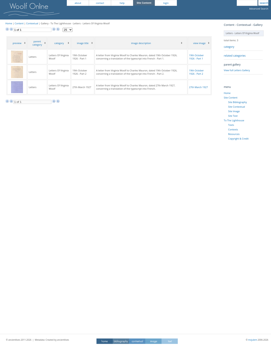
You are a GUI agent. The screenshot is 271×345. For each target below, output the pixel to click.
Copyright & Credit (238, 138)
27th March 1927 (198, 87)
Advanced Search (258, 8)
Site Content (230, 97)
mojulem (252, 339)
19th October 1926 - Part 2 (196, 72)
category (229, 47)
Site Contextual (236, 106)
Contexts (233, 129)
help (122, 3)
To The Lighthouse (234, 120)
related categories (234, 56)
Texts (231, 124)
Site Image (234, 111)
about (78, 3)
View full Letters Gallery (237, 70)
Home (8, 23)
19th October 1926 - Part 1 (196, 57)
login (166, 3)
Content (19, 23)
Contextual (32, 23)
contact (100, 3)
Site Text (233, 115)
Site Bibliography (237, 102)
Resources (234, 134)
